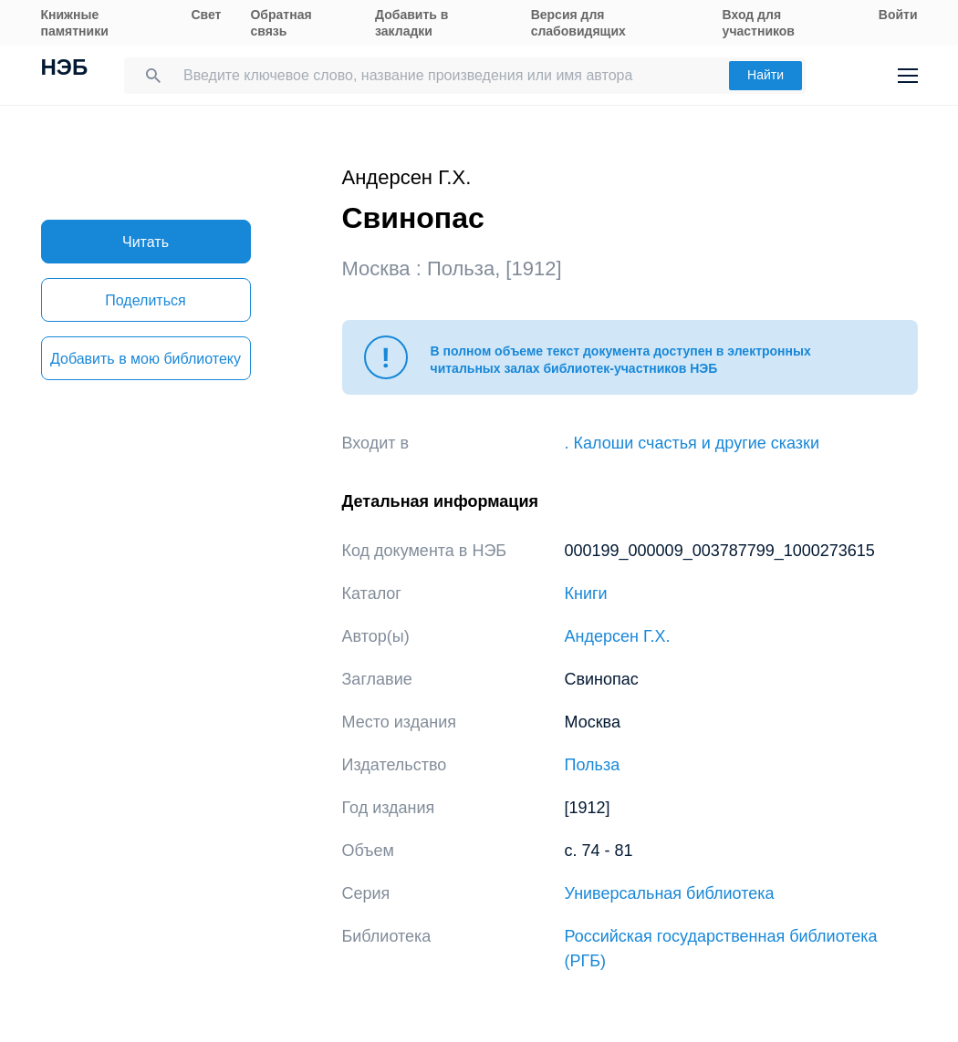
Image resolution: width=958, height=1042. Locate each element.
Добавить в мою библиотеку (145, 358)
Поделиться (145, 300)
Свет (206, 14)
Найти (765, 74)
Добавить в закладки (411, 22)
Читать (145, 242)
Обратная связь (280, 22)
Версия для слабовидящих (578, 22)
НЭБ (65, 69)
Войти (898, 14)
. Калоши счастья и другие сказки (692, 443)
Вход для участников (759, 22)
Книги (586, 593)
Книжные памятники (75, 22)
